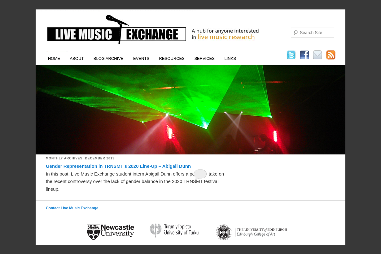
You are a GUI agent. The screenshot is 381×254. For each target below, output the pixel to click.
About (77, 58)
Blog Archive (109, 58)
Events (141, 58)
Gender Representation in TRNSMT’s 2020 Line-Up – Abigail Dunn (118, 166)
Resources (172, 58)
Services (204, 58)
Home (54, 58)
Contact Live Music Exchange (72, 208)
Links (230, 58)
